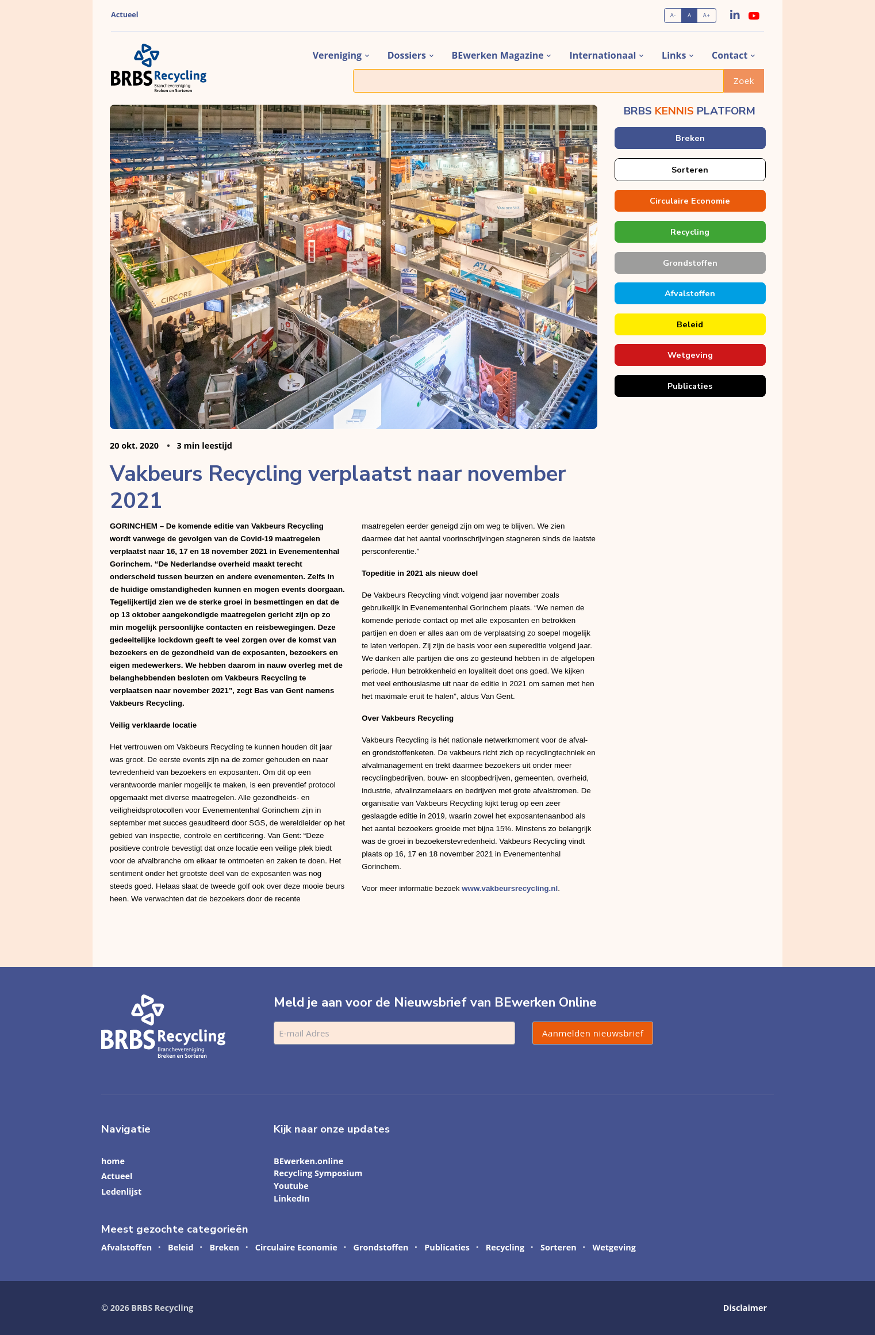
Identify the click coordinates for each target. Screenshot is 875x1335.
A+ (707, 15)
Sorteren (689, 169)
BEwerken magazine (498, 55)
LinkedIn (292, 1198)
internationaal (602, 55)
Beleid (690, 324)
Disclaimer (745, 1307)
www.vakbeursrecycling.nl (510, 888)
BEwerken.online (308, 1161)
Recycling (689, 232)
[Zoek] (538, 81)
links (674, 55)
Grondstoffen (689, 263)
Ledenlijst (121, 1191)
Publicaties (689, 386)
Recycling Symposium (318, 1173)
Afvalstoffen (690, 293)
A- (673, 15)
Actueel (125, 15)
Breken (689, 138)
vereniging (337, 55)
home (113, 1161)
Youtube (291, 1185)
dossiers (406, 55)
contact (729, 55)
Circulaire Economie (690, 200)
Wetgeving (689, 355)
